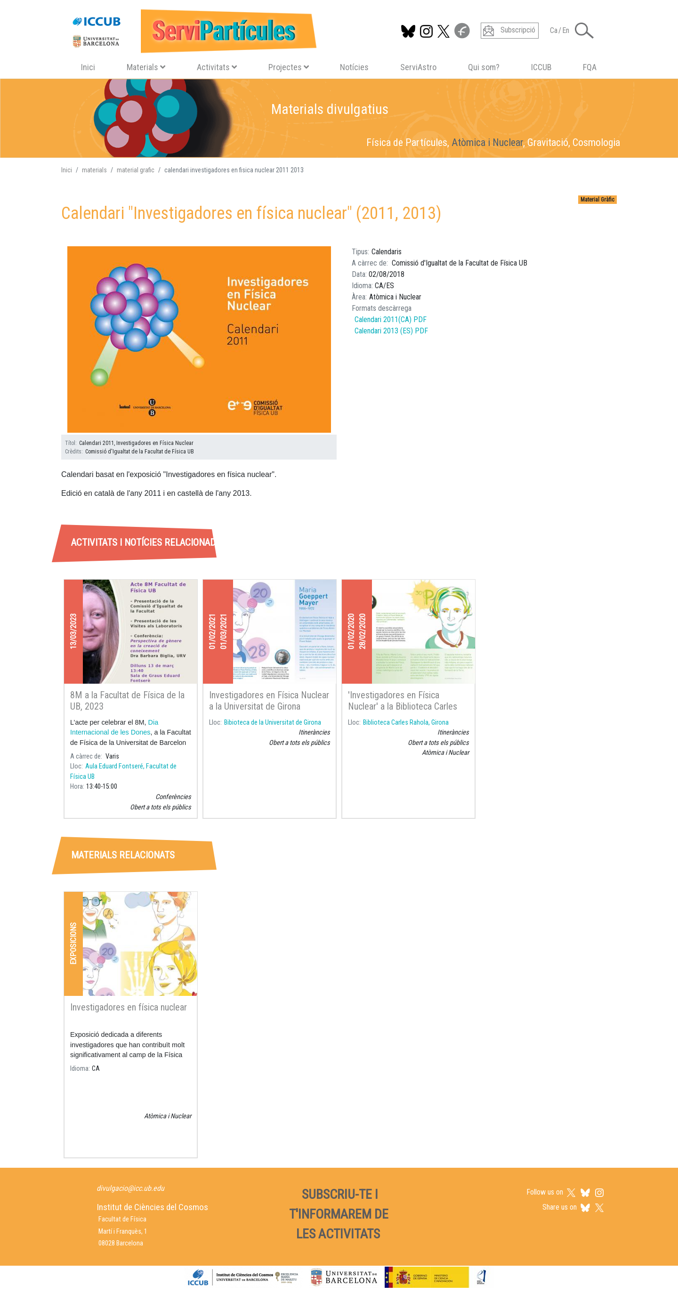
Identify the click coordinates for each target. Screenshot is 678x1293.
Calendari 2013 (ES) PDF (391, 330)
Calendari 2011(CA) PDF (391, 319)
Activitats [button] (217, 67)
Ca (553, 30)
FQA (590, 67)
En (565, 30)
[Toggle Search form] (584, 30)
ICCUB (541, 67)
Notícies (354, 67)
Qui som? (484, 67)
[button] (199, 339)
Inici (88, 67)
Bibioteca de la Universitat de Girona (272, 723)
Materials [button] (146, 67)
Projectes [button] (288, 67)
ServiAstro (418, 67)
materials (94, 170)
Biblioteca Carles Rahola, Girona (406, 723)
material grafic (135, 170)
